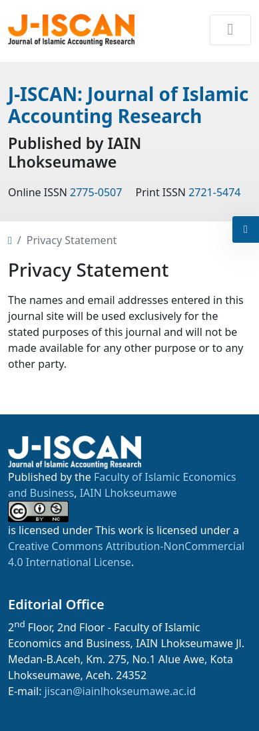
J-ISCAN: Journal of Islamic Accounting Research (128, 104)
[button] (245, 229)
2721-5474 (214, 192)
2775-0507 (96, 192)
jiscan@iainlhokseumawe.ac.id (120, 691)
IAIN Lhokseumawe (128, 493)
